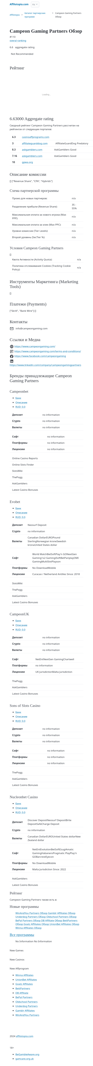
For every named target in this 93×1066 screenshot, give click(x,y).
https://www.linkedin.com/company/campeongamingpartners (45, 365)
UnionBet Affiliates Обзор (64, 924)
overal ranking (18, 40)
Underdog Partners (26, 1006)
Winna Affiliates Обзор (28, 928)
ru (33, 4)
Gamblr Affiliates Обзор (61, 913)
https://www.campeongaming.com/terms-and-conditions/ (47, 351)
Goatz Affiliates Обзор (37, 924)
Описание (21, 402)
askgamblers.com (32, 149)
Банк (18, 398)
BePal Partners (23, 997)
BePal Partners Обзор (28, 920)
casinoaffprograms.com (35, 137)
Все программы (22, 935)
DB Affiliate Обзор (52, 920)
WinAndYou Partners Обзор (31, 913)
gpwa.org (27, 162)
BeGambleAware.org (27, 1054)
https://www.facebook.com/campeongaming (40, 356)
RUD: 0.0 (20, 406)
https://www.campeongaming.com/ (34, 346)
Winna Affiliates (24, 975)
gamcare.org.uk (24, 1058)
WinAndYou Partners (27, 1015)
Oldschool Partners (26, 1001)
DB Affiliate (21, 993)
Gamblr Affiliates (25, 1010)
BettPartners (22, 988)
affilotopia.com (24, 1036)
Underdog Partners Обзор (30, 916)
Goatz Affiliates (24, 984)
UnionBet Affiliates (26, 979)
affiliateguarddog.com (35, 143)
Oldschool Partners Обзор (61, 916)
